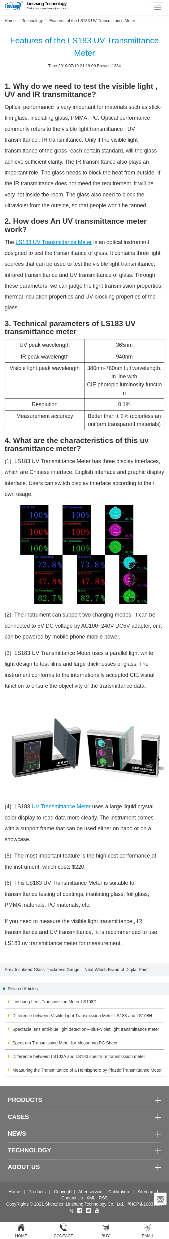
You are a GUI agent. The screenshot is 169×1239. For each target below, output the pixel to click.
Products (37, 1191)
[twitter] (89, 1210)
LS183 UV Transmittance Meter (53, 242)
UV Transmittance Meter (61, 806)
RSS (103, 1197)
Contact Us (72, 1197)
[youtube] (97, 1210)
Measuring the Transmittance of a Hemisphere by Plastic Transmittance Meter (87, 1070)
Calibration (118, 1191)
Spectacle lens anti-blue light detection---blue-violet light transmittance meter (85, 1029)
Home (10, 20)
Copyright (63, 1191)
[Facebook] (80, 1210)
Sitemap (145, 1191)
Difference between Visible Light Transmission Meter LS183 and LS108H (82, 1015)
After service (90, 1191)
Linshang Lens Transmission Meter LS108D (54, 1001)
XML (90, 1197)
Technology (32, 20)
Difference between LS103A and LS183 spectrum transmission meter (78, 1056)
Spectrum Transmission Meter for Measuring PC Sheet (64, 1042)
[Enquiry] (160, 1199)
